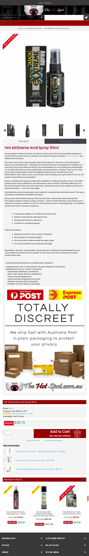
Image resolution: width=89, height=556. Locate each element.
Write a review (26, 413)
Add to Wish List (33, 440)
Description (24, 141)
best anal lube (71, 156)
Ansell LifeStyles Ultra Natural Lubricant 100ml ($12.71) (39, 469)
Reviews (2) (65, 141)
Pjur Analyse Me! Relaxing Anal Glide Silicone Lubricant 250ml (43, 514)
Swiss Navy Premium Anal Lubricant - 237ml (16, 513)
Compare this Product (53, 440)
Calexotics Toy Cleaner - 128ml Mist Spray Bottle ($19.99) (41, 451)
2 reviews (14, 413)
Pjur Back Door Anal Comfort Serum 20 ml (71, 513)
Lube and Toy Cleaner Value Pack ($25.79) (35, 460)
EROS (11, 408)
